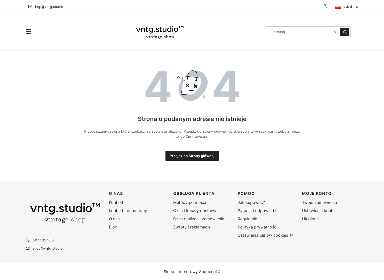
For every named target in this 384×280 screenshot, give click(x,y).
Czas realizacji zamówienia (198, 218)
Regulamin (247, 218)
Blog (113, 226)
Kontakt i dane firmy (128, 210)
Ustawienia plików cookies (263, 235)
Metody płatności (189, 202)
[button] (28, 32)
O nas (114, 218)
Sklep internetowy (190, 271)
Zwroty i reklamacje (192, 226)
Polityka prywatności (257, 226)
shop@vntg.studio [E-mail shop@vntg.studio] (48, 6)
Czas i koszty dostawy (194, 210)
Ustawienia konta (318, 210)
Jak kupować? (251, 202)
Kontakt (116, 202)
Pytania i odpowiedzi (257, 210)
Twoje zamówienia (319, 202)
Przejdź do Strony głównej (192, 156)
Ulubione (310, 218)
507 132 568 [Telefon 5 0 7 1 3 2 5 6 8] (43, 240)
